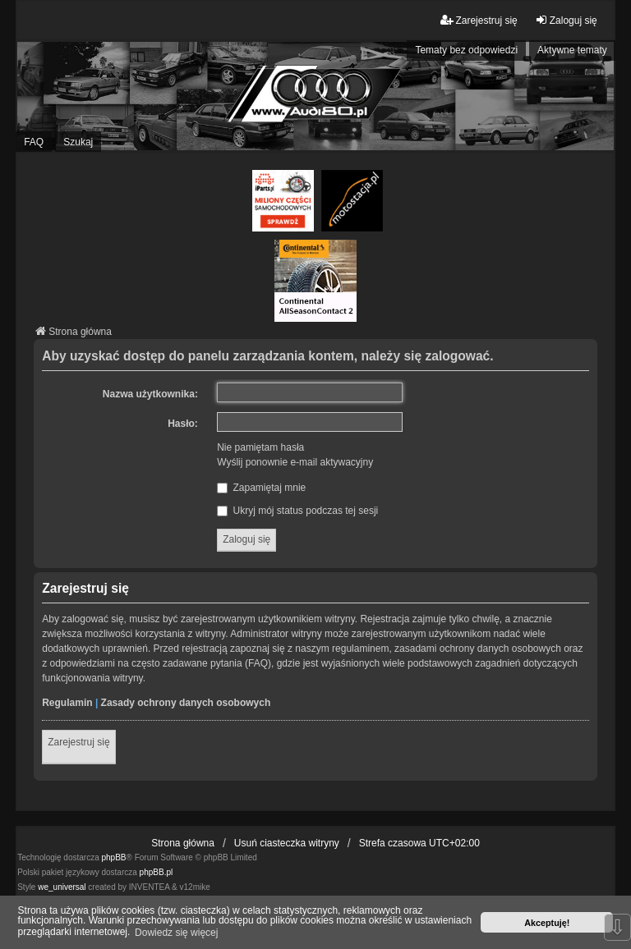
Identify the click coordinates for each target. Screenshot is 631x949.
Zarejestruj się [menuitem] (478, 20)
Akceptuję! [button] (546, 923)
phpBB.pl (156, 872)
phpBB (114, 857)
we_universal (61, 887)
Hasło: (183, 423)
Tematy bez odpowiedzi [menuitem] (466, 50)
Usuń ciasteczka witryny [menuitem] (286, 843)
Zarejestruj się (78, 742)
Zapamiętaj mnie (261, 487)
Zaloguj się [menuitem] (566, 20)
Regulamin (67, 702)
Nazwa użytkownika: (150, 394)
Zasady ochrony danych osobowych (186, 702)
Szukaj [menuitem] (78, 142)
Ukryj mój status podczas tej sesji (297, 510)
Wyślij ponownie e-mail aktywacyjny (295, 462)
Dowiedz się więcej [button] (176, 932)
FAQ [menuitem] (34, 142)
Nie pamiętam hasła (260, 447)
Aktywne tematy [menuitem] (572, 50)
